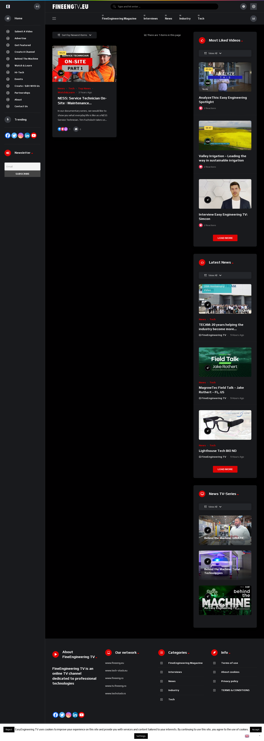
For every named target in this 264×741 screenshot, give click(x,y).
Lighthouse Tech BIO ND (218, 451)
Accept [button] (255, 729)
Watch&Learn (66, 92)
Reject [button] (9, 729)
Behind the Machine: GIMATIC (224, 538)
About (18, 99)
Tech (71, 88)
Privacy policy (229, 681)
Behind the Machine (26, 58)
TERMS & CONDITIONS (235, 690)
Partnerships (22, 92)
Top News (84, 88)
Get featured (23, 45)
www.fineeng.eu (114, 662)
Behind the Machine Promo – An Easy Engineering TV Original (223, 608)
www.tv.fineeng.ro (115, 685)
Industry (173, 690)
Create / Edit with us (27, 86)
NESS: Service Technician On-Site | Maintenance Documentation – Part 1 (82, 103)
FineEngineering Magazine (185, 662)
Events (19, 79)
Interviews (175, 671)
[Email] (22, 166)
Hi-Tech (19, 72)
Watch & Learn (23, 65)
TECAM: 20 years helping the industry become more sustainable (221, 329)
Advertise (20, 38)
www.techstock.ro (115, 693)
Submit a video (23, 31)
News (61, 88)
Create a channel (25, 52)
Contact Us (21, 106)
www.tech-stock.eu (116, 670)
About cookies (230, 671)
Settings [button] (141, 736)
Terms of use (229, 662)
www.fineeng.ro (114, 678)
